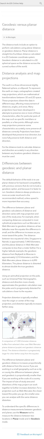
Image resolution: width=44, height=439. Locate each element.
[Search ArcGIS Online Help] (20, 3)
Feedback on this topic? (31, 434)
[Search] (41, 3)
